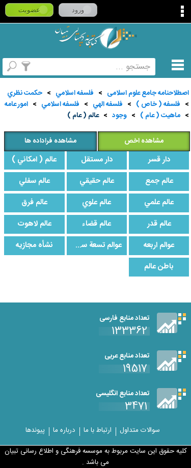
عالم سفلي (34, 181)
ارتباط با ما (98, 430)
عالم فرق (34, 203)
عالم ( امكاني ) (34, 160)
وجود (119, 115)
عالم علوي (96, 203)
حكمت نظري (24, 93)
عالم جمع (159, 181)
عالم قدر (159, 224)
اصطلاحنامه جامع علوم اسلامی (148, 93)
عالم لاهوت (34, 224)
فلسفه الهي (108, 104)
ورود (78, 10)
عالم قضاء (96, 224)
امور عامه (16, 104)
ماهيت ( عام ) (160, 115)
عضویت (29, 10)
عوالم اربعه (159, 245)
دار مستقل (97, 160)
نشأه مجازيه (34, 245)
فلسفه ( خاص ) (158, 104)
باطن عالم (159, 267)
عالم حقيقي (96, 181)
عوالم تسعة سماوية (94, 245)
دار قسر (159, 160)
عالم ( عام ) (83, 115)
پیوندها (35, 430)
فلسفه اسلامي (75, 93)
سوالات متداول (140, 430)
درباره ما (64, 430)
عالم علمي (159, 203)
